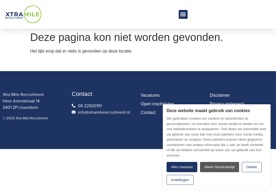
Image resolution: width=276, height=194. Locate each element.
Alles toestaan (182, 167)
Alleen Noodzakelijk (219, 167)
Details (251, 167)
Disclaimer (220, 95)
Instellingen (180, 180)
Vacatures (150, 95)
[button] (183, 14)
